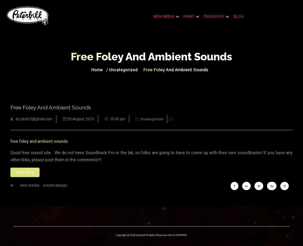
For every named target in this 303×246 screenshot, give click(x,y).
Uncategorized (125, 69)
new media (29, 185)
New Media (163, 16)
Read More (25, 172)
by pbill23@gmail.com (31, 119)
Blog (238, 16)
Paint (188, 16)
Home (100, 69)
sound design (55, 185)
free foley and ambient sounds (39, 141)
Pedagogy (214, 16)
